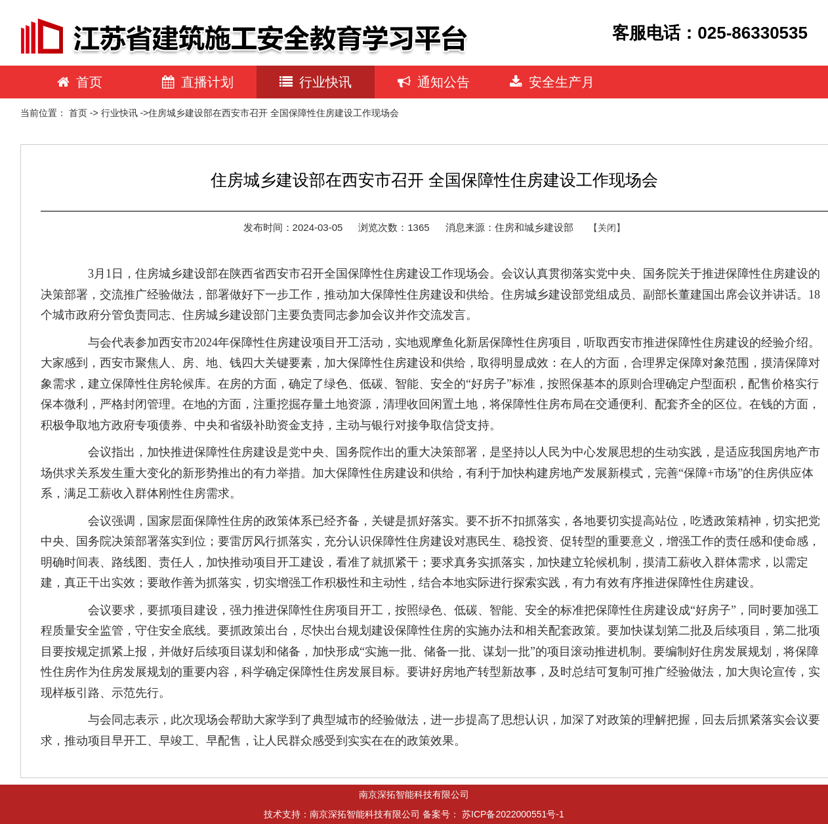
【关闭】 (607, 227)
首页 (79, 82)
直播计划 (198, 82)
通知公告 (434, 82)
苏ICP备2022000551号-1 (513, 814)
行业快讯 (315, 82)
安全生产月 (552, 82)
